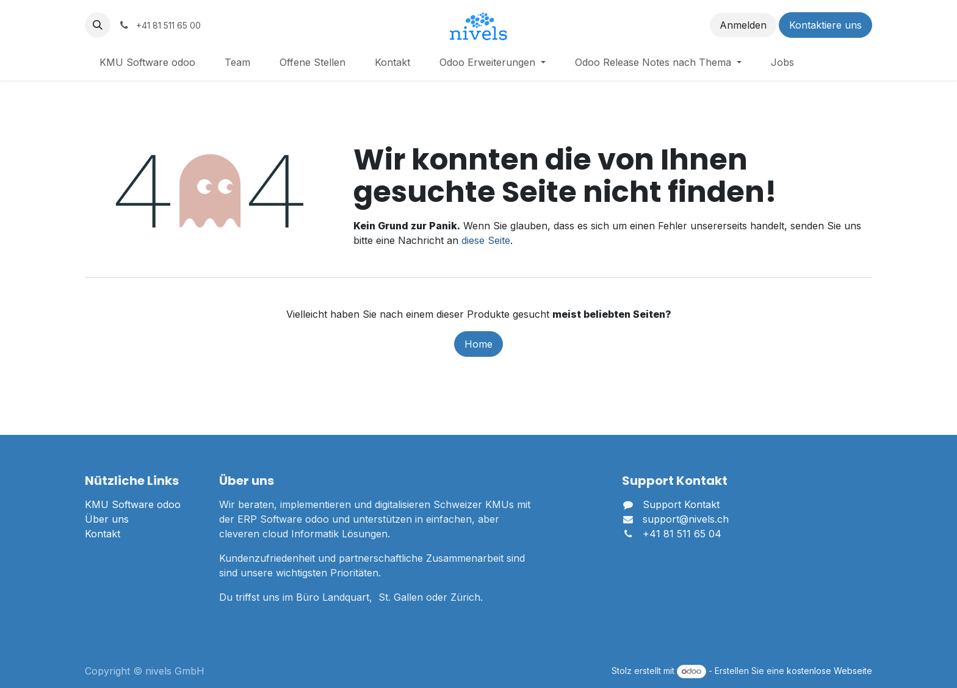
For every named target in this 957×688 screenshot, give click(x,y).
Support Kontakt (681, 504)
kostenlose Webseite (829, 670)
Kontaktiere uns (825, 25)
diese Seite (485, 240)
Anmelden (743, 25)
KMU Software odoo (133, 504)
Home (478, 344)
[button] (97, 25)
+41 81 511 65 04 (682, 534)
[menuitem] (147, 62)
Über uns (107, 519)
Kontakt (102, 534)
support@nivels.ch (686, 519)
